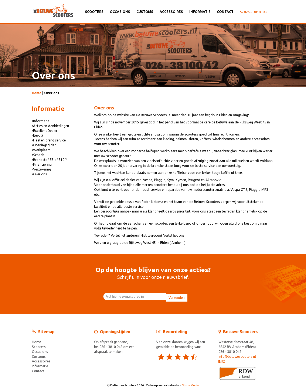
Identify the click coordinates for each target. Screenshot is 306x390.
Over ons (39, 174)
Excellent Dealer (44, 131)
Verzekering (41, 169)
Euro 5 (37, 135)
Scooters (94, 12)
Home (36, 93)
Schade (38, 155)
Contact (225, 12)
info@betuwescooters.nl (237, 356)
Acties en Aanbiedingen (50, 126)
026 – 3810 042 (253, 12)
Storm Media (190, 385)
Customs (144, 12)
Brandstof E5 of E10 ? (49, 160)
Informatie (200, 12)
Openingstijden (44, 145)
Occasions (120, 12)
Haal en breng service (49, 140)
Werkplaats (41, 150)
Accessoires (171, 12)
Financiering (42, 164)
